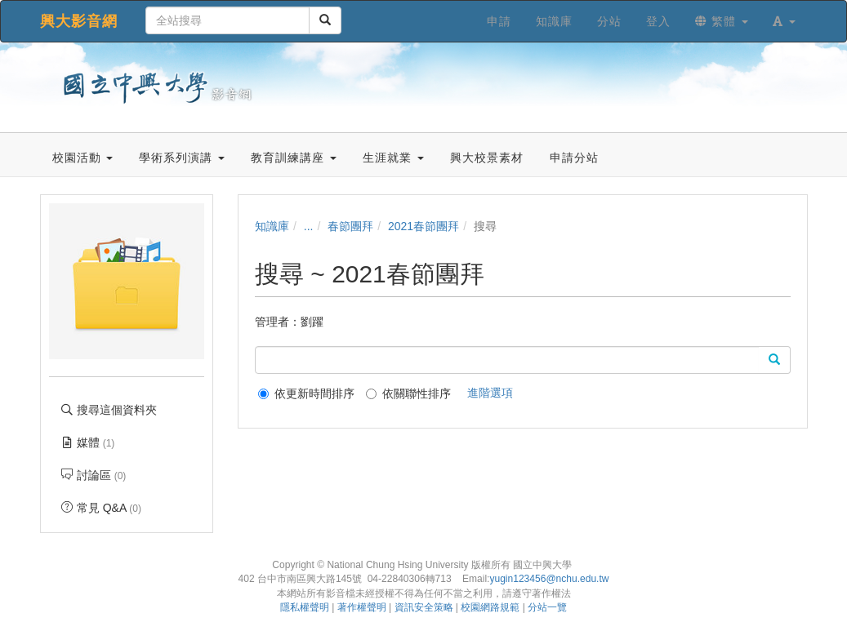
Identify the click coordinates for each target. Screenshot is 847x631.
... (309, 226)
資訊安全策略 (424, 607)
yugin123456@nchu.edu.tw (549, 578)
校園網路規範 (490, 607)
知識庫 (272, 226)
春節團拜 (350, 226)
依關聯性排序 (408, 393)
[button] (784, 21)
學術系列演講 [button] (182, 157)
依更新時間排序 (306, 393)
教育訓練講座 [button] (294, 157)
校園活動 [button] (83, 157)
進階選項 (490, 392)
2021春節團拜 (423, 226)
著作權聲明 (361, 607)
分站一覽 (547, 607)
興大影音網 (79, 21)
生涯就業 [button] (393, 157)
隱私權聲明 (304, 607)
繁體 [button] (721, 21)
